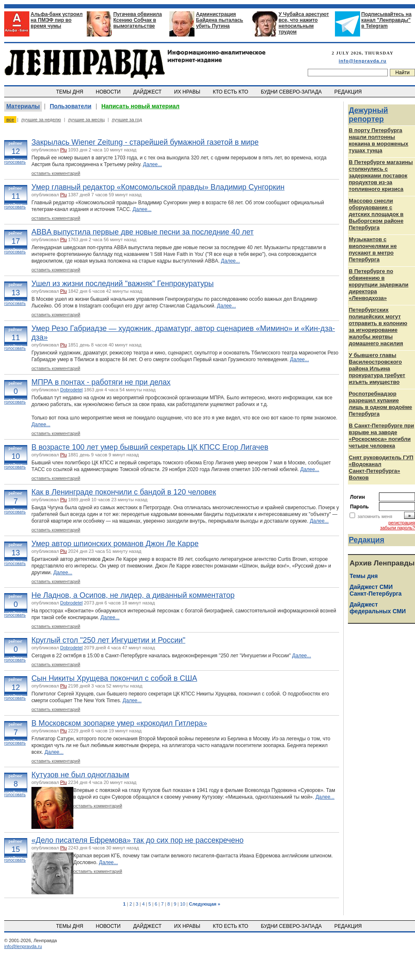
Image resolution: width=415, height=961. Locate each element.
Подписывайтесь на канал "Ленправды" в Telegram (386, 20)
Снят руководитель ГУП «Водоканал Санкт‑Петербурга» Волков (381, 467)
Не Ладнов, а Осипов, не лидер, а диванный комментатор (133, 595)
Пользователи (70, 106)
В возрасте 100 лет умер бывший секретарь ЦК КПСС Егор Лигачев (149, 447)
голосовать (15, 162)
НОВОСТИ (109, 92)
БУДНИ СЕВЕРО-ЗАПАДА (292, 92)
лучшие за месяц (86, 119)
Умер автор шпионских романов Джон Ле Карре (115, 543)
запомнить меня (375, 516)
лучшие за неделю (41, 119)
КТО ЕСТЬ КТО (231, 92)
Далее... (152, 164)
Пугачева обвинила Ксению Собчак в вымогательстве (137, 20)
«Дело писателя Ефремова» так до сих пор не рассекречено (137, 840)
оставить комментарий (55, 173)
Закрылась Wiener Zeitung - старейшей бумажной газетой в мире (145, 142)
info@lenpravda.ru (362, 60)
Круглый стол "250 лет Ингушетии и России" (108, 640)
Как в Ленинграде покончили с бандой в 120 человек (123, 492)
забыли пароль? (397, 527)
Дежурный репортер (368, 114)
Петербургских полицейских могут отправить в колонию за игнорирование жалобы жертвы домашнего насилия (378, 326)
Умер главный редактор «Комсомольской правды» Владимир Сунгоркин (158, 187)
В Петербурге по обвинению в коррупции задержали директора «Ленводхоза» (378, 284)
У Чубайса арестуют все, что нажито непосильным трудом (304, 23)
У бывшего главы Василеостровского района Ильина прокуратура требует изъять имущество (377, 368)
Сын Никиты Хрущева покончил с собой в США (114, 678)
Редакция (366, 540)
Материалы (23, 106)
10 (182, 903)
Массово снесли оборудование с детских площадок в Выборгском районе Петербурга (376, 214)
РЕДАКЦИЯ (349, 92)
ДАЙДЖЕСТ (148, 92)
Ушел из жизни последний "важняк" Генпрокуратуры (122, 283)
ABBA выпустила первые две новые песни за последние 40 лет (142, 232)
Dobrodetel (71, 389)
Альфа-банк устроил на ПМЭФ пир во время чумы (57, 20)
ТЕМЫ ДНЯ (70, 92)
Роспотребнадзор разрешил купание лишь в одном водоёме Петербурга (380, 404)
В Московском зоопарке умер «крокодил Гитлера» (119, 723)
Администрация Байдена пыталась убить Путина (219, 20)
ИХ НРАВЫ (188, 92)
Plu (63, 149)
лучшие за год (127, 119)
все (10, 119)
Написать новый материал (140, 106)
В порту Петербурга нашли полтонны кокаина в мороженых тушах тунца (378, 140)
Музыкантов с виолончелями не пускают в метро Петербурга (373, 249)
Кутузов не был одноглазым (80, 775)
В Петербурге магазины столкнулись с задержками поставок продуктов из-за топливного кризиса (381, 175)
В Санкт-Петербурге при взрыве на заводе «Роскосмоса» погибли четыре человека (381, 435)
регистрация (401, 522)
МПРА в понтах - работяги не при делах (101, 382)
